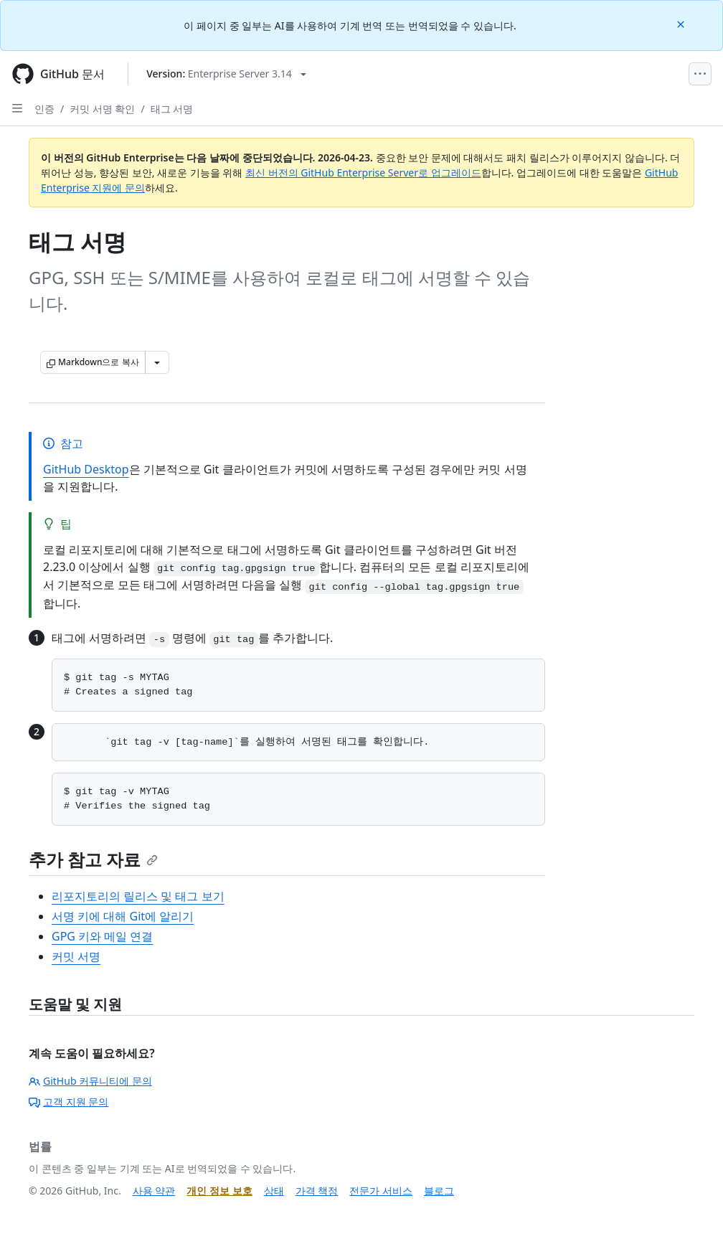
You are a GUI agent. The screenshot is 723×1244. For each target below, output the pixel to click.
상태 (274, 1190)
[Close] (682, 23)
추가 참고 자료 (93, 859)
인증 (44, 109)
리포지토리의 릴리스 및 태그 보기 (138, 896)
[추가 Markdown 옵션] (157, 362)
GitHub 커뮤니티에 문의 (90, 1081)
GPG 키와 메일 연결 (102, 936)
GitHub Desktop (86, 469)
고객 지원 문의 (68, 1101)
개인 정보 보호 (219, 1190)
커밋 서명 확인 (102, 109)
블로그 (439, 1190)
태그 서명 (172, 109)
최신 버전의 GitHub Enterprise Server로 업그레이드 (363, 172)
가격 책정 (317, 1190)
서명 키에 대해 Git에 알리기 (123, 916)
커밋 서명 (76, 956)
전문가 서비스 (380, 1190)
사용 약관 (154, 1190)
